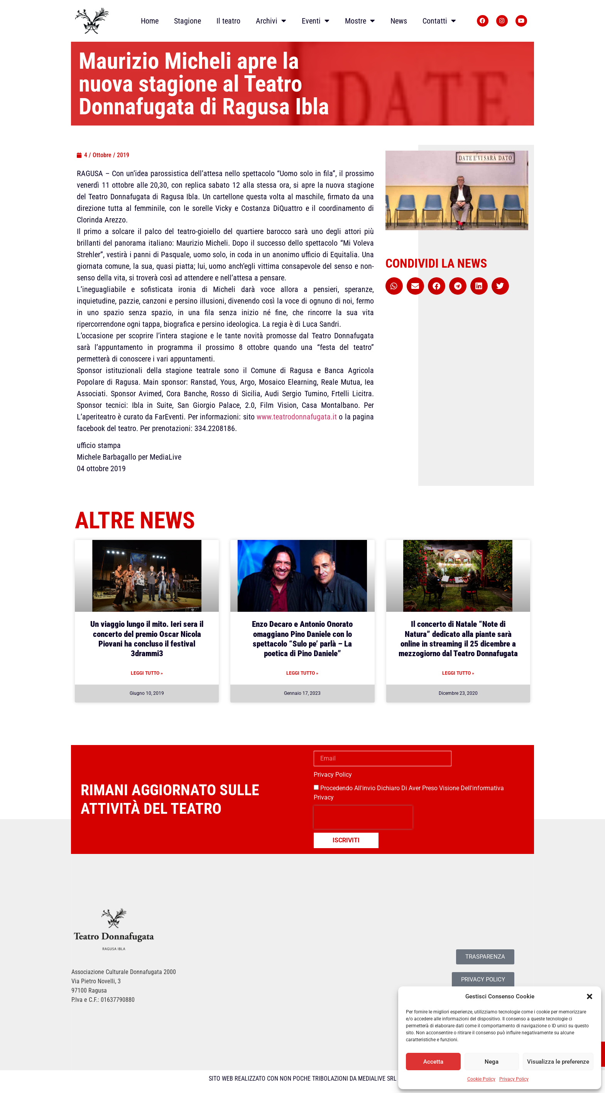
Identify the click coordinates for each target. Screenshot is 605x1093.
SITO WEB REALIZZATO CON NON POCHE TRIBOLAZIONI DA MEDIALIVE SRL (303, 1078)
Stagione (187, 20)
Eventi (316, 21)
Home (150, 20)
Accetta (433, 1061)
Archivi (271, 21)
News (398, 20)
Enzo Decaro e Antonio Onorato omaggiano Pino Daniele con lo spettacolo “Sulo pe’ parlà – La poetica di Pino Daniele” (302, 638)
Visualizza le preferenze (558, 1061)
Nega (492, 1061)
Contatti (439, 21)
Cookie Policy (481, 1079)
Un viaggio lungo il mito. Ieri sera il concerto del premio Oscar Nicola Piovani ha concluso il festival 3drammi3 (146, 638)
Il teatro (228, 20)
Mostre (360, 21)
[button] (589, 996)
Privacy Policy (514, 1079)
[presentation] (363, 817)
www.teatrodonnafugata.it (297, 416)
